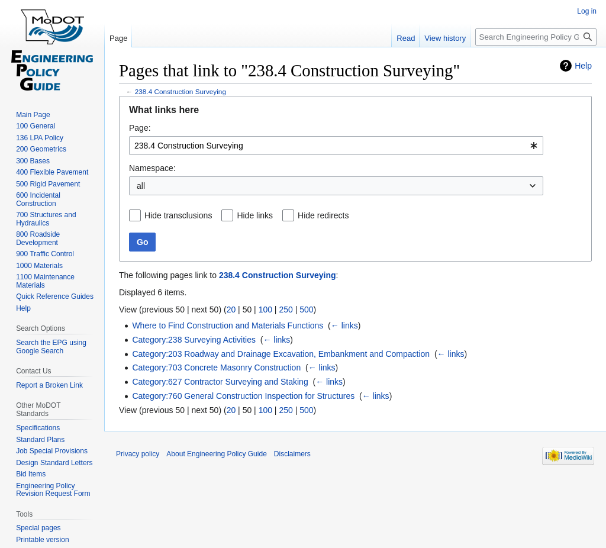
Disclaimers (292, 454)
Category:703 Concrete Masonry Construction (216, 367)
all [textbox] (141, 186)
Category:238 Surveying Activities (194, 339)
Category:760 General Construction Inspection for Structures (243, 396)
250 (285, 309)
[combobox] (336, 145)
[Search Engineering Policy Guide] (536, 37)
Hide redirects (323, 215)
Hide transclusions (178, 215)
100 (265, 309)
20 (231, 309)
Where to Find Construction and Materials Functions (227, 325)
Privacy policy (137, 454)
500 (306, 309)
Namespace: (152, 168)
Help (583, 65)
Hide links (255, 215)
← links (344, 325)
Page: (140, 128)
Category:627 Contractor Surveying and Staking (220, 381)
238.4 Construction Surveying (180, 91)
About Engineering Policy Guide (216, 454)
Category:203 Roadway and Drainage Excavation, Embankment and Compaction (281, 354)
